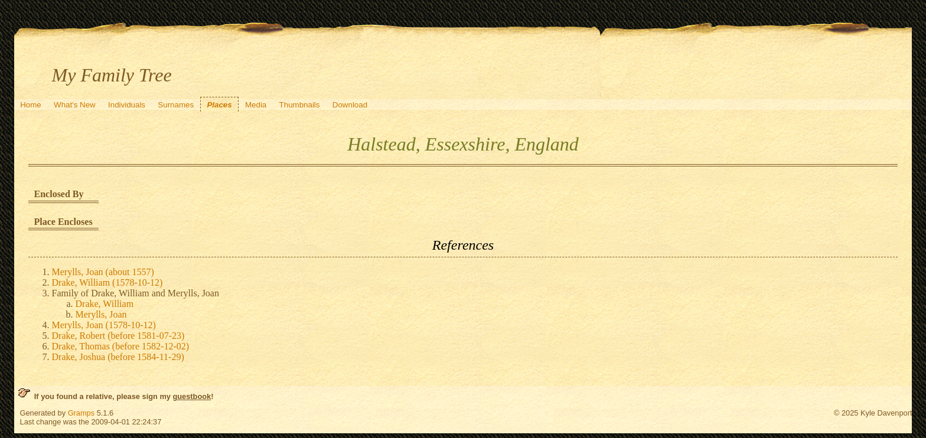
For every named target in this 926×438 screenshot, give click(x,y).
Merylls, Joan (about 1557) (103, 272)
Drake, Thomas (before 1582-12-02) (121, 346)
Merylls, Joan (101, 314)
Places (219, 104)
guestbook (191, 396)
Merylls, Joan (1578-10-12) (104, 325)
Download (349, 104)
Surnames (176, 104)
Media (255, 104)
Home (30, 104)
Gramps (81, 412)
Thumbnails (299, 104)
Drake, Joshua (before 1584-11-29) (118, 357)
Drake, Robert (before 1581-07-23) (118, 336)
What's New (75, 104)
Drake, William (105, 304)
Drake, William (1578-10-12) (107, 282)
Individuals (126, 104)
